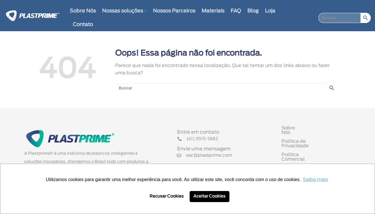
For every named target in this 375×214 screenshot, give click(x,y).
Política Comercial (302, 150)
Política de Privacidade (307, 142)
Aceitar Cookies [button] (209, 196)
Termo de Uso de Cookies (310, 159)
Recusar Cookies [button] (167, 196)
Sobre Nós (83, 11)
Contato (83, 24)
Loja (270, 11)
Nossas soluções (124, 11)
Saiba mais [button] (315, 179)
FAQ (236, 11)
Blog (253, 11)
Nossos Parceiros (174, 11)
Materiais (213, 11)
